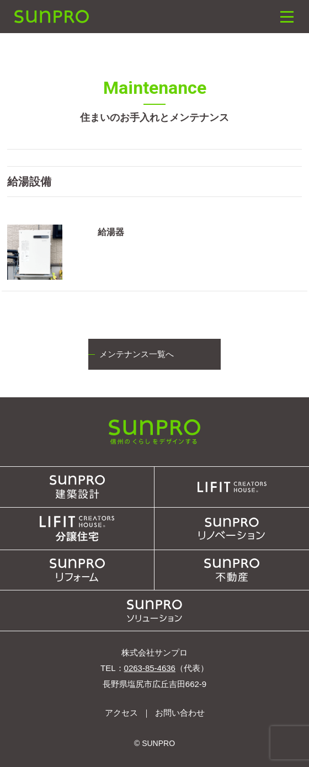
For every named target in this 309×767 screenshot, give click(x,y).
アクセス (121, 712)
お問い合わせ (180, 712)
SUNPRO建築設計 (51, 16)
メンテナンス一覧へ (136, 354)
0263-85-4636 (149, 668)
